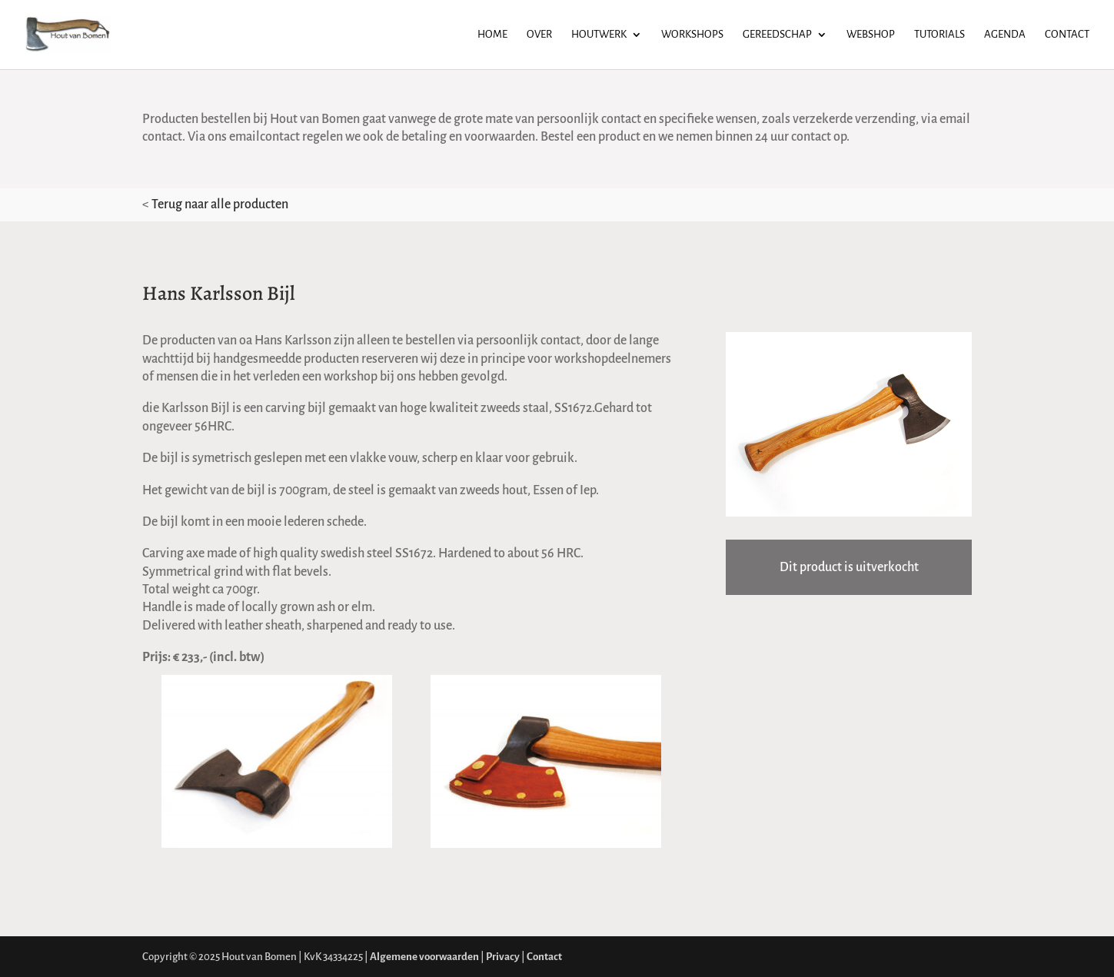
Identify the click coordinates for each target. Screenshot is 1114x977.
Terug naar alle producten (219, 204)
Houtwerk (599, 34)
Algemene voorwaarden (424, 956)
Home (492, 34)
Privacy (503, 956)
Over (539, 34)
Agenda (1005, 34)
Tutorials (939, 34)
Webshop (870, 34)
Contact (1067, 34)
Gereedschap (777, 34)
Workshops (692, 34)
